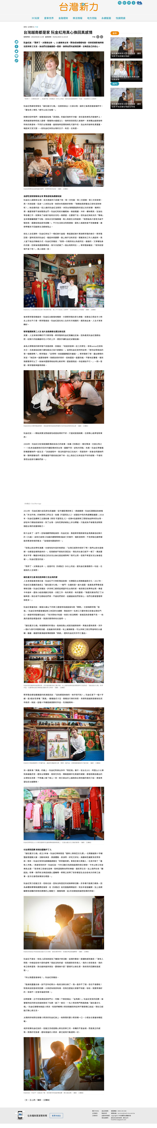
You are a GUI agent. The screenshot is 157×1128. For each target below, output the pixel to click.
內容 (36, 27)
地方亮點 (92, 18)
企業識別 (95, 1115)
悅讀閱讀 (120, 18)
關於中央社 (95, 1113)
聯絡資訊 (104, 1115)
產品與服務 (105, 1113)
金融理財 (63, 18)
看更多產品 (56, 1118)
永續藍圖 (106, 18)
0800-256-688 (122, 1113)
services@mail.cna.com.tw (126, 1115)
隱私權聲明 (105, 1120)
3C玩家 (35, 18)
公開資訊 (95, 1118)
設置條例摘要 (106, 1118)
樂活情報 (77, 18)
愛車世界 (49, 18)
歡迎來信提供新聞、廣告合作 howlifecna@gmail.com (119, 1121)
